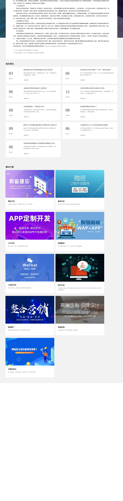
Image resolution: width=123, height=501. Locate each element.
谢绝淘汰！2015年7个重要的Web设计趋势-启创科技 (31, 52)
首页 (51, 5)
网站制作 (74, 11)
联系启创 (102, 5)
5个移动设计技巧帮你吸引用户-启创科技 (28, 50)
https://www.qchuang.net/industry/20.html (55, 46)
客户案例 (75, 5)
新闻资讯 (93, 5)
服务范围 (67, 5)
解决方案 (84, 5)
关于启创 (58, 5)
